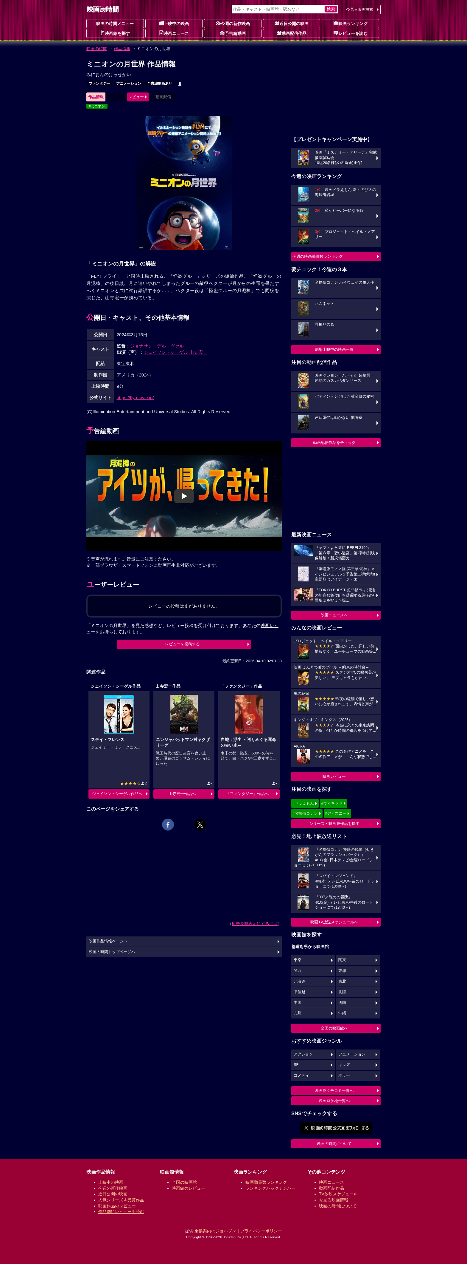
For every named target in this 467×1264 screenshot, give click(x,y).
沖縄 (342, 1013)
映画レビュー (334, 776)
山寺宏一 (198, 352)
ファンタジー (99, 83)
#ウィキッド (332, 803)
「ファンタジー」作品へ (247, 793)
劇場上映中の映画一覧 (334, 349)
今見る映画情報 (333, 1199)
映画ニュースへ (334, 615)
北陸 (342, 992)
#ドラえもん (303, 803)
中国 (297, 1003)
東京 (297, 960)
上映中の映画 (174, 23)
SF (296, 1065)
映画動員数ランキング (266, 1182)
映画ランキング (351, 23)
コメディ (301, 1075)
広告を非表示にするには (255, 923)
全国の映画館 (184, 1182)
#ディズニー (335, 813)
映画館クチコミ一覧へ (334, 1090)
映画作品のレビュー (117, 1205)
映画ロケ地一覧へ (334, 1100)
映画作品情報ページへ (108, 941)
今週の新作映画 (233, 23)
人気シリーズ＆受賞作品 (121, 1199)
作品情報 (122, 48)
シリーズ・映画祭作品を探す (334, 823)
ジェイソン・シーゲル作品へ (117, 793)
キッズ (344, 1065)
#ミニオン (97, 106)
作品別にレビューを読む (121, 1211)
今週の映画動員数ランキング (317, 256)
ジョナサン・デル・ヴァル (157, 345)
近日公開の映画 (292, 23)
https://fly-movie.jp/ (135, 397)
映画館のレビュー (188, 1188)
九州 (297, 1013)
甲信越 (299, 992)
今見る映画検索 (359, 9)
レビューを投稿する (182, 644)
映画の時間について (334, 1143)
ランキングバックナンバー (270, 1188)
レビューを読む (351, 33)
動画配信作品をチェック (334, 442)
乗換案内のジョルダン (215, 1230)
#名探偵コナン (305, 813)
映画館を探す (115, 33)
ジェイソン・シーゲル (166, 352)
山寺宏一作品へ (182, 793)
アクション (303, 1054)
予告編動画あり (159, 83)
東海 (342, 971)
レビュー (136, 97)
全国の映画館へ (334, 1028)
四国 (342, 1003)
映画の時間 (96, 48)
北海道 (299, 981)
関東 (342, 960)
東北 (342, 981)
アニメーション (128, 83)
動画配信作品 (291, 33)
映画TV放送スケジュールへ (334, 922)
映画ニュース (174, 33)
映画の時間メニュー (115, 23)
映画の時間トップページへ (112, 952)
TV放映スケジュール (338, 1194)
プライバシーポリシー (261, 1230)
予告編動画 (233, 33)
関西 (297, 971)
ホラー (344, 1075)
